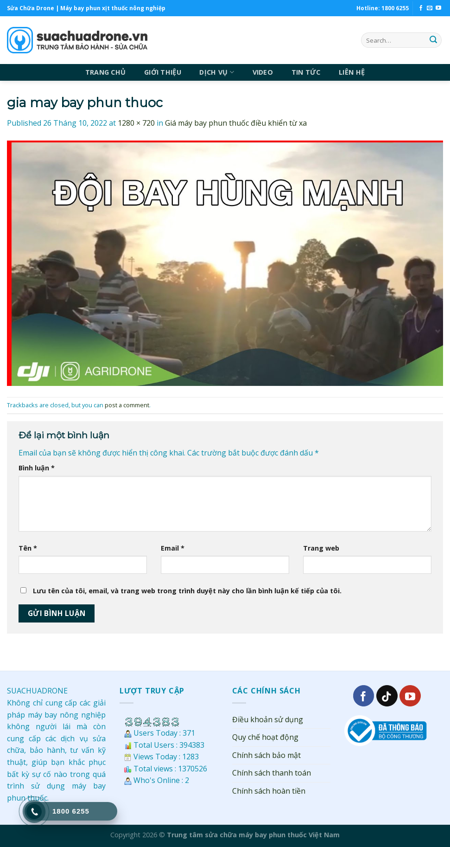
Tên (28, 548)
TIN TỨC (306, 72)
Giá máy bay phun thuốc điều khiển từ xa (236, 123)
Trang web (321, 548)
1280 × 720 (136, 123)
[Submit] (433, 40)
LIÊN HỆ (352, 72)
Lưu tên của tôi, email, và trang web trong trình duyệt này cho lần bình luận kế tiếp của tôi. (187, 590)
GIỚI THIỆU (162, 72)
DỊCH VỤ (216, 72)
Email (172, 548)
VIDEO (263, 72)
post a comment (127, 405)
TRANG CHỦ (105, 72)
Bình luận (37, 467)
